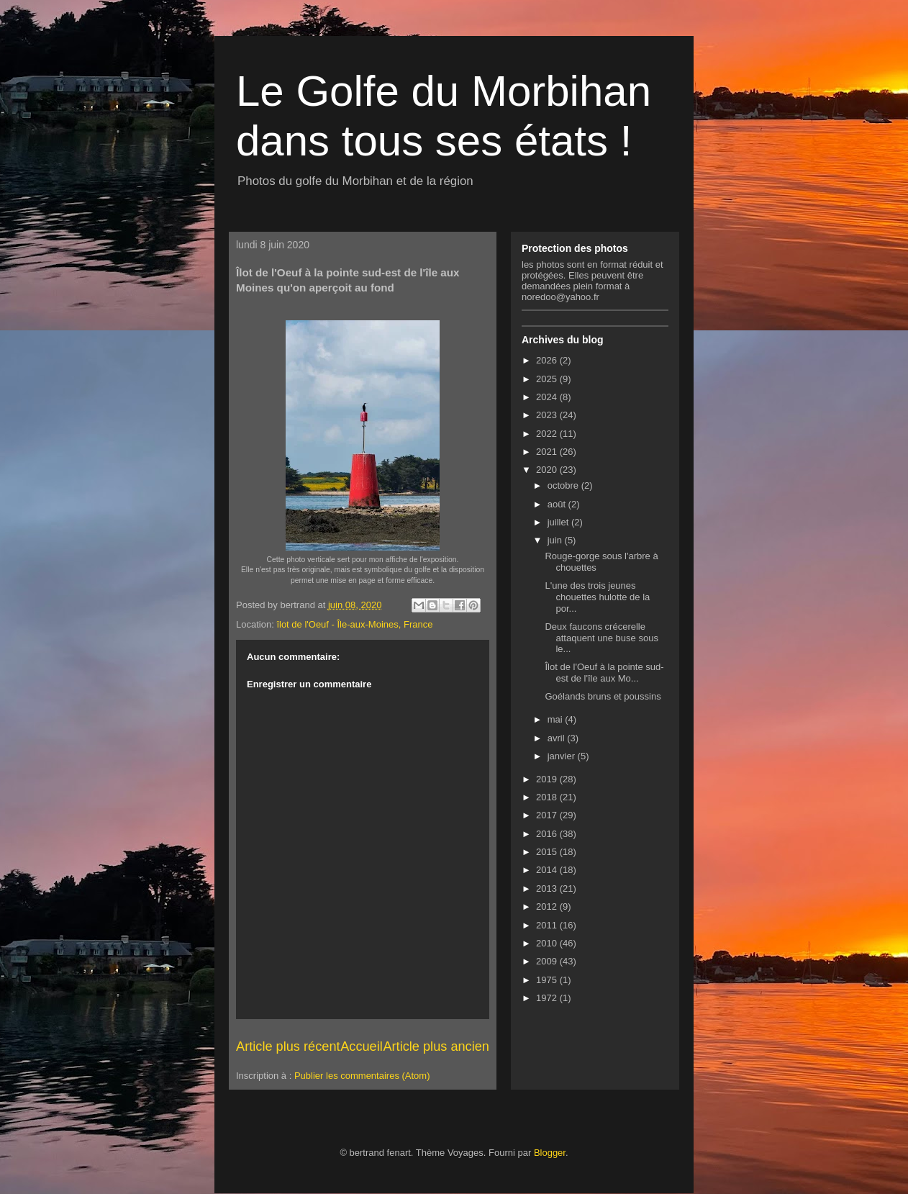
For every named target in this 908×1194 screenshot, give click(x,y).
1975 (548, 979)
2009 (548, 961)
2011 (548, 925)
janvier (563, 756)
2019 (548, 779)
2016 (548, 833)
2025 (548, 379)
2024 (548, 397)
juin (556, 540)
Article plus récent (288, 1046)
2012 (548, 906)
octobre (564, 485)
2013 (548, 888)
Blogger (550, 1152)
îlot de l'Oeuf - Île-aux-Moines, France (354, 624)
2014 (548, 869)
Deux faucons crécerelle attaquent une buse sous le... (601, 637)
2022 (548, 433)
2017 (548, 815)
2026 (548, 360)
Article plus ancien (436, 1046)
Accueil (361, 1046)
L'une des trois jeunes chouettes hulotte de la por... (597, 596)
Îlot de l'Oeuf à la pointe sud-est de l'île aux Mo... (604, 672)
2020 (548, 469)
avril (557, 738)
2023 (548, 415)
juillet (559, 522)
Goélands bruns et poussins (602, 696)
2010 (548, 943)
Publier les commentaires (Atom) (362, 1075)
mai (557, 719)
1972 (548, 997)
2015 (548, 851)
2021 (548, 451)
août (558, 504)
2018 (548, 797)
